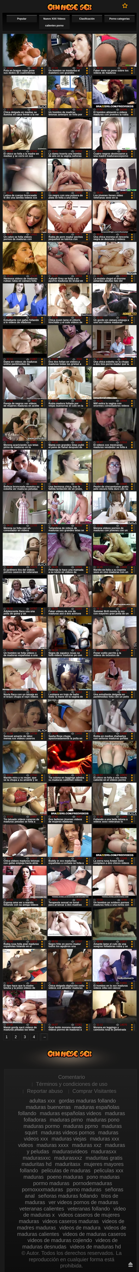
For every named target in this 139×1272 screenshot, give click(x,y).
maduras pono (103, 1120)
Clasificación (87, 18)
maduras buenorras (48, 1107)
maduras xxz (87, 1145)
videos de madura (79, 1228)
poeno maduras (65, 1177)
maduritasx (67, 1164)
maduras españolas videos (70, 1113)
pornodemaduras (92, 1183)
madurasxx (103, 1151)
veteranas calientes (41, 1209)
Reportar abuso (45, 1091)
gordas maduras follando (87, 1101)
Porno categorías (119, 18)
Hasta (130, 1264)
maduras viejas (69, 1139)
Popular (22, 18)
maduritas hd (37, 1164)
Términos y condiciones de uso (72, 1084)
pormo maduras (51, 1183)
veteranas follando (89, 1209)
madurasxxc (37, 1158)
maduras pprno (80, 1126)
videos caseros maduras (70, 1221)
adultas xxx (42, 1101)
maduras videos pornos (68, 1132)
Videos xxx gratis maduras (69, 7)
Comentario (71, 1077)
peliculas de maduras (65, 1170)
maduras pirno (66, 1120)
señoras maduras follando (68, 1196)
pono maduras (103, 1177)
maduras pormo (41, 1126)
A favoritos (125, 5)
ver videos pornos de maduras (83, 1202)
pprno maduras (83, 1189)
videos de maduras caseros (94, 1234)
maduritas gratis (104, 1158)
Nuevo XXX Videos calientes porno (54, 22)
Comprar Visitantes (94, 1091)
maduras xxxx (53, 1145)
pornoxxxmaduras (42, 1189)
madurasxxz (68, 1158)
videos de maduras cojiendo (60, 1240)
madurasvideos (70, 1151)
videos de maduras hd (95, 1247)
